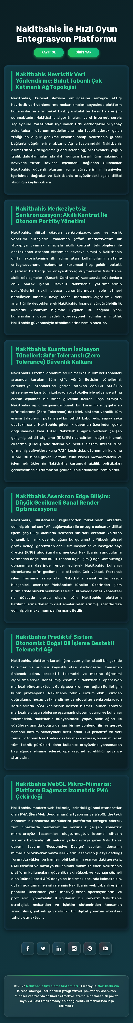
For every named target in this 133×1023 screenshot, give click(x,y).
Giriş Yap (83, 52)
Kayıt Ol (48, 52)
